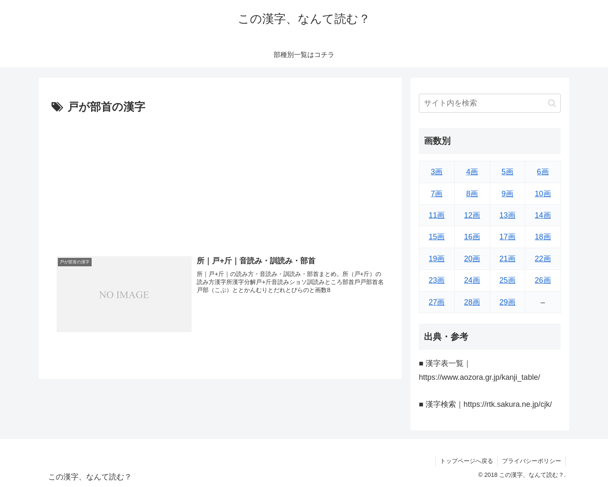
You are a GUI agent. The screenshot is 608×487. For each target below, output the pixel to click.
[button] (552, 103)
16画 (472, 237)
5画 (507, 172)
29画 (507, 302)
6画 (543, 172)
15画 (437, 237)
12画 (472, 215)
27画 (437, 302)
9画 (507, 193)
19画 (437, 258)
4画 (472, 172)
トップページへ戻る (466, 460)
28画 (472, 302)
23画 (437, 280)
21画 (507, 258)
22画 (543, 258)
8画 (472, 193)
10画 (543, 193)
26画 (543, 280)
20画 (472, 258)
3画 (436, 172)
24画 (472, 280)
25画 (507, 280)
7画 (436, 193)
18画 (543, 237)
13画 (507, 215)
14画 (543, 215)
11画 (437, 215)
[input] (490, 103)
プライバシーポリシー (531, 460)
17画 (507, 237)
